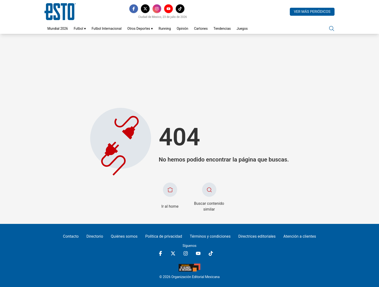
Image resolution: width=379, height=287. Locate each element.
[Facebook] (133, 8)
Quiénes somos (124, 236)
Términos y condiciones (210, 236)
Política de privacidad (163, 236)
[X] (145, 8)
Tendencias (222, 28)
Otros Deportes (140, 28)
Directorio (94, 236)
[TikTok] (180, 8)
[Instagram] (157, 8)
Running (165, 28)
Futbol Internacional (107, 28)
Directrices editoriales (257, 236)
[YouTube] (168, 8)
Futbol (80, 28)
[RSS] (191, 8)
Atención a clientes (299, 236)
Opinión (182, 28)
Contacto (71, 236)
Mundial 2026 (57, 28)
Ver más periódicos (312, 11)
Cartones (201, 28)
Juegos (242, 28)
